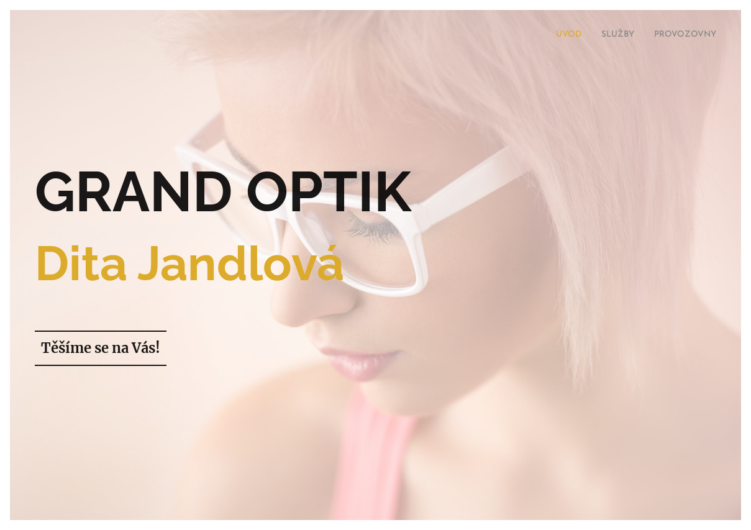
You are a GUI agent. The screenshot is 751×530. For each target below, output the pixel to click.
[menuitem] (679, 35)
